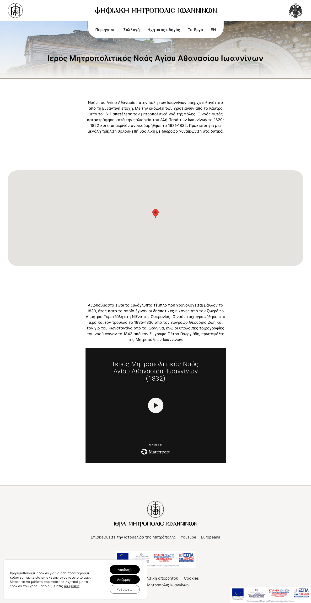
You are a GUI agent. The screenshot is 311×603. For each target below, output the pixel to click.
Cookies (191, 578)
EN (213, 29)
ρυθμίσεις (72, 586)
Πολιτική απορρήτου (159, 578)
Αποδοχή (125, 569)
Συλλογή (131, 29)
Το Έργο (195, 29)
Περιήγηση (105, 29)
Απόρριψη (124, 579)
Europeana (210, 537)
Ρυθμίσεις (125, 589)
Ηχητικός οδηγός (163, 29)
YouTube (188, 537)
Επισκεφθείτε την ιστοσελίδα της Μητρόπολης (133, 537)
